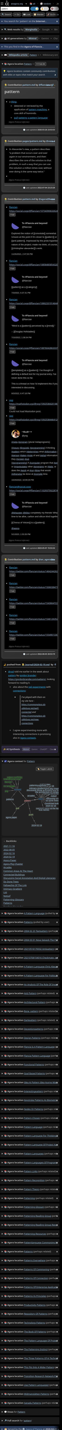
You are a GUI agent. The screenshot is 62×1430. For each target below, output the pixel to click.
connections (19, 690)
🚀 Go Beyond (53, 14)
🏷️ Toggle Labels (44, 769)
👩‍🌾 (5, 84)
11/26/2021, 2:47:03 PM (22, 254)
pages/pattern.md (32, 141)
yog (11, 399)
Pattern (33, 54)
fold (12, 215)
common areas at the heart (18, 870)
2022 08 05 (9, 849)
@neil (11, 671)
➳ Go (16, 14)
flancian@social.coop (20, 486)
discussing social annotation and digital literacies (29, 878)
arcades (7, 867)
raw (48, 85)
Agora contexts (28, 737)
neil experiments (37, 686)
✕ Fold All (40, 64)
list (5, 892)
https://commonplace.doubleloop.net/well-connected (33, 708)
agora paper (9, 860)
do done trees (11, 881)
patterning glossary (13, 899)
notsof (6, 895)
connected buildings (14, 874)
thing (14, 101)
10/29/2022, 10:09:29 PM (23, 480)
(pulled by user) (31, 913)
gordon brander (27, 675)
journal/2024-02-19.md (37, 664)
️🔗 (52, 85)
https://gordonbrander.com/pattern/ (27, 679)
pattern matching (38, 109)
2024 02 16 (9, 853)
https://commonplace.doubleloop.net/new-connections (33, 719)
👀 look (26, 14)
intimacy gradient (12, 888)
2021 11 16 (9, 846)
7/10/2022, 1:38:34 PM (22, 337)
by (29, 665)
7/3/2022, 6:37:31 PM (21, 293)
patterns (22, 117)
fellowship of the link (15, 885)
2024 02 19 (9, 856)
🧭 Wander (39, 14)
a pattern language (38, 117)
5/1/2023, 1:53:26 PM (21, 534)
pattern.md (28, 84)
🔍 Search (6, 14)
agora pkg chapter (13, 863)
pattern (12, 675)
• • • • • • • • (31, 29)
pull (16, 117)
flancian (13, 207)
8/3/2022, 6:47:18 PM (21, 393)
